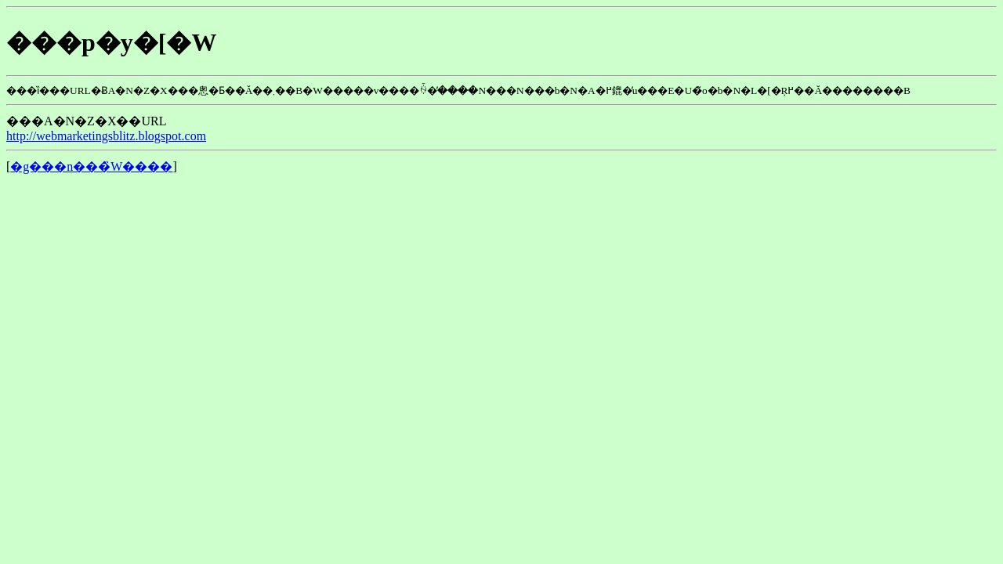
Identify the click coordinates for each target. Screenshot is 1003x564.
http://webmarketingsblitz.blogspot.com (106, 136)
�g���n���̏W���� (91, 166)
